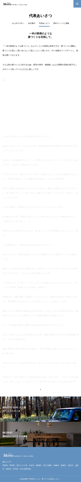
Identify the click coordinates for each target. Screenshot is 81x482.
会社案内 (31, 23)
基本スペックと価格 (61, 23)
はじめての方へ (18, 23)
